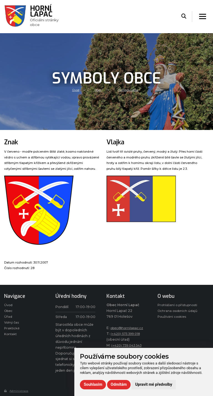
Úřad (8, 318)
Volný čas (12, 324)
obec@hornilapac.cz (128, 328)
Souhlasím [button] (93, 384)
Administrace (17, 391)
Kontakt (11, 337)
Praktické (12, 330)
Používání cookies (173, 329)
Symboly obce (129, 90)
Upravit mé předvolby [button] (153, 384)
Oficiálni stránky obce (46, 16)
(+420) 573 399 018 (127, 334)
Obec (97, 90)
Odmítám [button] (119, 384)
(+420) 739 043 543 (128, 345)
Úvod (74, 90)
